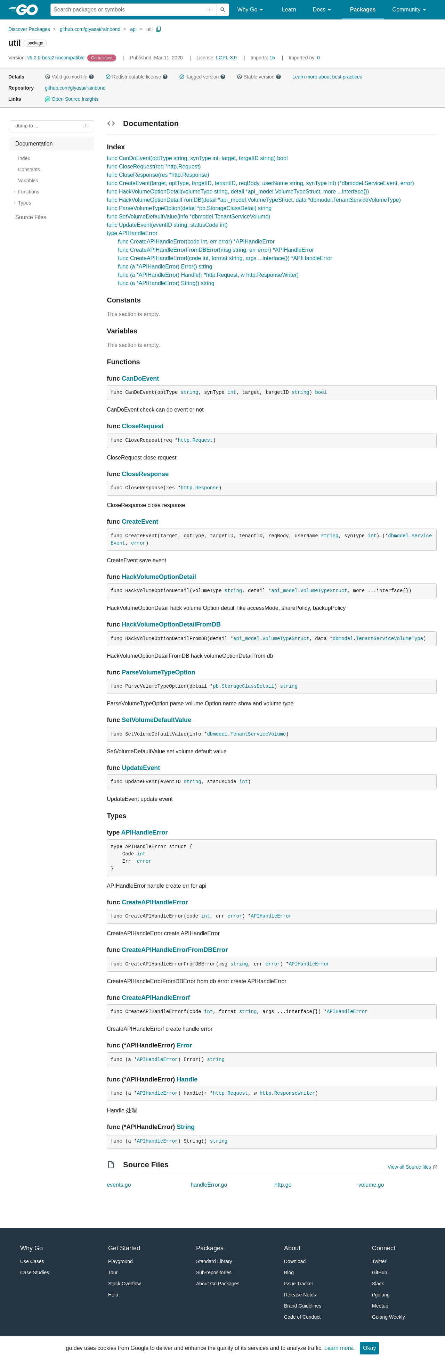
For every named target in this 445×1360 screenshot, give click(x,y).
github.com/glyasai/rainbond (90, 29)
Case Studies (34, 1272)
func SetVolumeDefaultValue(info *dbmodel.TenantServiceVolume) (188, 216)
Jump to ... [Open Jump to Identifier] (27, 125)
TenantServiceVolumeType (389, 638)
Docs (323, 10)
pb (216, 686)
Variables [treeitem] (28, 180)
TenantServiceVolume (258, 734)
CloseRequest (142, 426)
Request (202, 440)
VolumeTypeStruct (323, 591)
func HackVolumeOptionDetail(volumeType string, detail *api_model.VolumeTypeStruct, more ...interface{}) (238, 191)
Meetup (380, 1306)
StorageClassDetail (247, 686)
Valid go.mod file (69, 77)
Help (113, 1294)
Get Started (124, 1248)
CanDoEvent (140, 378)
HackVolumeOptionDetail (159, 576)
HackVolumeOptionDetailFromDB (171, 624)
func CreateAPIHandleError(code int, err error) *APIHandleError (196, 241)
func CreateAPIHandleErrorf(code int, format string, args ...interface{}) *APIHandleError (225, 258)
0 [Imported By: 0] (304, 57)
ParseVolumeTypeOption (158, 672)
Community (410, 10)
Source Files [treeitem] (30, 217)
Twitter (379, 1261)
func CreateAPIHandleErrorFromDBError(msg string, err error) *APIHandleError (216, 250)
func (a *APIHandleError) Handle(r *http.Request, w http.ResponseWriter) (208, 275)
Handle (187, 1079)
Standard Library (214, 1261)
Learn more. (339, 1348)
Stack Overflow (124, 1283)
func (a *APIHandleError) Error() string (165, 266)
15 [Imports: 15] (263, 57)
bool (321, 392)
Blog (289, 1272)
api (133, 29)
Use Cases (32, 1261)
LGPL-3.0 (226, 57)
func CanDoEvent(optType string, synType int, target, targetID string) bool (197, 158)
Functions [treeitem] (28, 191)
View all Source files (409, 1167)
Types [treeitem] (24, 203)
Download (295, 1261)
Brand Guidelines (302, 1306)
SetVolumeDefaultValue (156, 719)
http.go (283, 1185)
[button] (47, 77)
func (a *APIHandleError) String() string (166, 283)
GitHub (379, 1272)
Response (207, 488)
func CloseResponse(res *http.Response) (158, 175)
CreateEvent (140, 521)
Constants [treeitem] (29, 169)
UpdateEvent (141, 767)
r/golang (381, 1294)
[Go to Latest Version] (102, 57)
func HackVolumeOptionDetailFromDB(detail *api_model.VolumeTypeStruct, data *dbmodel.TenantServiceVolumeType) (254, 200)
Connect (383, 1248)
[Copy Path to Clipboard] (158, 29)
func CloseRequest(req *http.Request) (154, 166)
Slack (378, 1283)
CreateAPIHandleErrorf (156, 997)
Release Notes (300, 1294)
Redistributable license (136, 77)
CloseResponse (145, 474)
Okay (369, 1348)
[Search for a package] (133, 9)
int (231, 392)
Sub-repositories (214, 1272)
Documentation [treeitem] (34, 144)
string (189, 392)
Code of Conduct (302, 1317)
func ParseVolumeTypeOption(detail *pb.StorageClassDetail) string (189, 208)
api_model (284, 591)
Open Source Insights (71, 99)
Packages (363, 10)
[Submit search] (223, 9)
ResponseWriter (294, 1093)
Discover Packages (29, 29)
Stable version (259, 77)
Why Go (251, 10)
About (292, 1248)
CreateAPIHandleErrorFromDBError (175, 949)
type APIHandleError (132, 233)
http (183, 440)
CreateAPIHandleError (155, 902)
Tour (113, 1272)
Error (184, 1045)
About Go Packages (218, 1283)
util (149, 29)
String (186, 1126)
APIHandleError (144, 832)
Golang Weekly (388, 1317)
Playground (120, 1261)
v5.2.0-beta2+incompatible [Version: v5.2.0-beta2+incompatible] (47, 57)
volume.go (371, 1185)
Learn (289, 10)
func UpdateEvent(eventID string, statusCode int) (167, 225)
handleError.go (209, 1185)
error (138, 543)
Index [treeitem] (24, 158)
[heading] (29, 9)
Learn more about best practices (327, 77)
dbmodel (398, 536)
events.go (119, 1185)
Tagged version (202, 77)
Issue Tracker (298, 1283)
